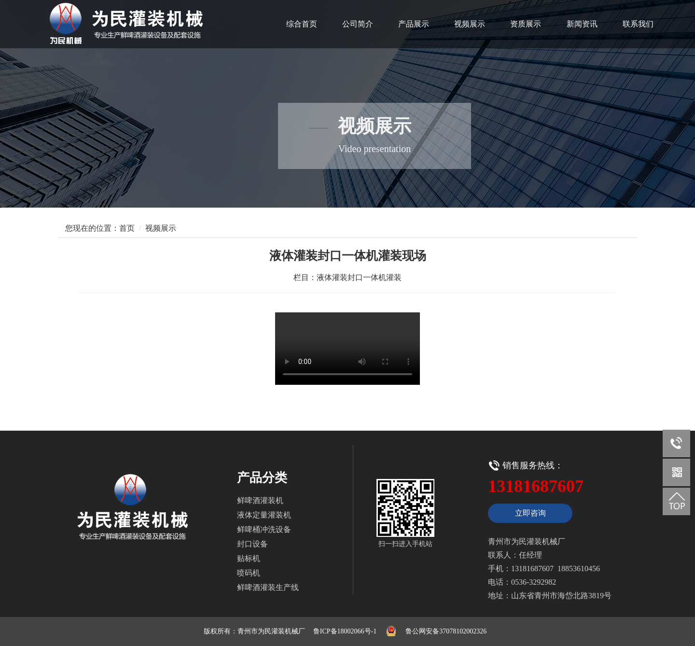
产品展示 (413, 24)
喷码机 (248, 573)
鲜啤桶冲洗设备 (264, 529)
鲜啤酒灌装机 (260, 500)
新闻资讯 (582, 24)
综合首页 (301, 24)
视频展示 (469, 24)
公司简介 (357, 24)
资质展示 (525, 24)
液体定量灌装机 (264, 515)
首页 (127, 228)
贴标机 (248, 558)
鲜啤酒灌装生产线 (268, 587)
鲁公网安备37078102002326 (445, 631)
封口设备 (252, 544)
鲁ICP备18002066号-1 (344, 631)
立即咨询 (530, 513)
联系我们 (638, 24)
